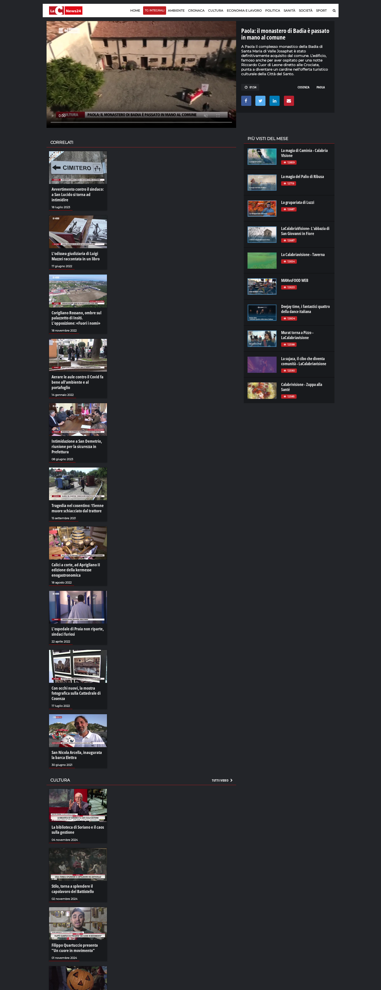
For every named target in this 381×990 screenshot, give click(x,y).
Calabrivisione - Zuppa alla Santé (301, 387)
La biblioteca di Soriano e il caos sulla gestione (76, 811)
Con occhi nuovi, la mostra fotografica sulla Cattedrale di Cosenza (75, 676)
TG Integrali (154, 10)
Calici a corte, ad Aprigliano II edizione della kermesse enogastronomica (74, 554)
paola (321, 87)
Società (305, 10)
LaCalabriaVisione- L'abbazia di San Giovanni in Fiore (305, 231)
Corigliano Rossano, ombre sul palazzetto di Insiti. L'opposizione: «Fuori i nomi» (78, 311)
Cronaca (196, 10)
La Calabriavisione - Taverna (303, 254)
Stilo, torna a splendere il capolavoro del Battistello (71, 869)
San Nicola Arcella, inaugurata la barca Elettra (76, 737)
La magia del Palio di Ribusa (302, 176)
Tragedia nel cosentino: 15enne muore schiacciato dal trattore (76, 493)
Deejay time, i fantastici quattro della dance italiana (305, 309)
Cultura (215, 10)
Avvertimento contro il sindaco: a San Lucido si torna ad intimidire (77, 191)
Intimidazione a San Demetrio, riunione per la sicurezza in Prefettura (75, 433)
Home (135, 10)
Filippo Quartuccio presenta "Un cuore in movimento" (76, 928)
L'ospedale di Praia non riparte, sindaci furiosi (76, 615)
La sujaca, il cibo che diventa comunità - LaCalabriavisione (303, 361)
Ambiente (176, 10)
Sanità (289, 10)
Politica (272, 10)
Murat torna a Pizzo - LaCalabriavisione (297, 335)
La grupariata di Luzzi (297, 202)
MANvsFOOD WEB (294, 280)
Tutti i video (222, 762)
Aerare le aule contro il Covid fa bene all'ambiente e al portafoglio (78, 371)
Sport (321, 10)
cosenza (303, 87)
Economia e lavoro (244, 10)
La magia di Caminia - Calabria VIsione (304, 153)
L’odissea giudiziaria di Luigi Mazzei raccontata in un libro (74, 250)
